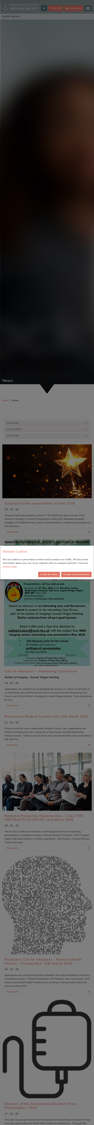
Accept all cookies (49, 574)
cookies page (10, 566)
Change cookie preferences (76, 574)
